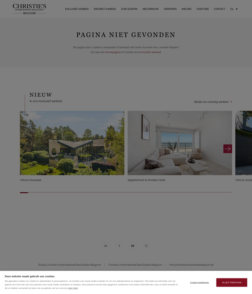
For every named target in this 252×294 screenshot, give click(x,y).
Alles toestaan (231, 282)
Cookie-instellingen (199, 282)
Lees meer (73, 288)
